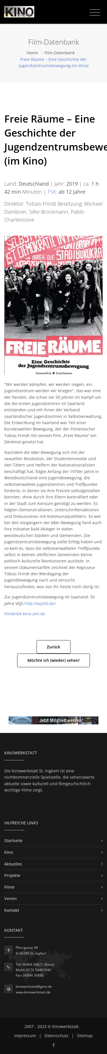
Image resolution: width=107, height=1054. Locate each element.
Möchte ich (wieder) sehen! (53, 660)
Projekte (12, 875)
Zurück (53, 647)
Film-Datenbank (60, 52)
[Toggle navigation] (95, 12)
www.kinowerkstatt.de (33, 992)
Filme (9, 887)
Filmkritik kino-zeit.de (24, 613)
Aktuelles (13, 864)
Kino (8, 852)
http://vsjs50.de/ (40, 603)
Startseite (13, 840)
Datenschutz (56, 1035)
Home (32, 52)
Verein (10, 898)
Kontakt (11, 910)
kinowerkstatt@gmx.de (34, 986)
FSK (52, 191)
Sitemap (85, 1035)
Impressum (25, 1035)
